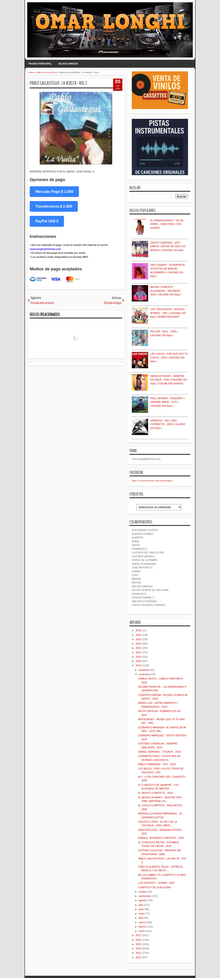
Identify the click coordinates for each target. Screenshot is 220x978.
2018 (138, 665)
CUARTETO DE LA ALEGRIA (154, 887)
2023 (138, 643)
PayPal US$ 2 (46, 221)
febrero (143, 926)
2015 (138, 944)
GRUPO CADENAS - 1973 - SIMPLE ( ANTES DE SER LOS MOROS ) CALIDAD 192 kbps (167, 246)
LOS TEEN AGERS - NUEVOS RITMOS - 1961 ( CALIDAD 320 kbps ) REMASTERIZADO (168, 313)
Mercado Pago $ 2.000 (54, 192)
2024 (138, 639)
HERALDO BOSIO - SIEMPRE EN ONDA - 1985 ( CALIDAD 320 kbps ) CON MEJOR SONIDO (168, 380)
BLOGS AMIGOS (68, 63)
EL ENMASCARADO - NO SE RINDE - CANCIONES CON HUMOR (166, 224)
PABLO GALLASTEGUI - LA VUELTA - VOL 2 (58, 83)
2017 (138, 935)
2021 (138, 652)
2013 (138, 952)
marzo (142, 922)
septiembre (145, 896)
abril (141, 917)
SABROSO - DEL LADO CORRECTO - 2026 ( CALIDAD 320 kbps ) (167, 424)
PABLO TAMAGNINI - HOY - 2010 (157, 764)
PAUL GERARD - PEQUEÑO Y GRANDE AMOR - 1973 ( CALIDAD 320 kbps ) (167, 402)
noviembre (144, 674)
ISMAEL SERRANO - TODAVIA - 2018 (159, 751)
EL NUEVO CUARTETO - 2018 (155, 792)
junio (141, 909)
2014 (138, 948)
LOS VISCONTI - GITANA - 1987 (156, 882)
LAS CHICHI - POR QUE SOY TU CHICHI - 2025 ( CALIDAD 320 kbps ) (169, 357)
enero (142, 931)
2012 (138, 957)
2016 (138, 939)
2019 (138, 661)
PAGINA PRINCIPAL (40, 63)
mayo (142, 913)
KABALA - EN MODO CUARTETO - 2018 (161, 837)
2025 (138, 635)
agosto (142, 900)
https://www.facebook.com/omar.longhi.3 (152, 480)
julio (141, 904)
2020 (138, 656)
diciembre (144, 670)
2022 (138, 648)
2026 (138, 630)
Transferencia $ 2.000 (53, 206)
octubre (143, 891)
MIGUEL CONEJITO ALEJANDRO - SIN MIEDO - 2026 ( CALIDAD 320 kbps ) (166, 291)
